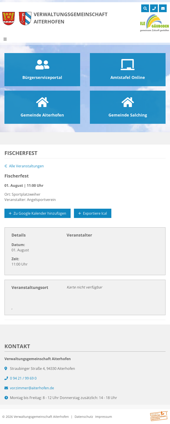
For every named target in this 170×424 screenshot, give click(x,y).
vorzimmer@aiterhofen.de (32, 388)
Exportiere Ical (92, 213)
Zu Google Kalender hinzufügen (37, 213)
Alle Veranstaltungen (24, 166)
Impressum (103, 416)
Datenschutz (84, 416)
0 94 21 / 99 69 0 (23, 378)
